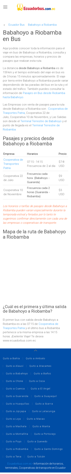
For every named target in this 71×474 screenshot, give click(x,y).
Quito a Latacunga (43, 411)
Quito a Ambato (35, 358)
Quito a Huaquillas (17, 403)
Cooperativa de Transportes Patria (13, 164)
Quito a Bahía (11, 358)
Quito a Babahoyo (17, 373)
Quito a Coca (37, 381)
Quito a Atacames (40, 366)
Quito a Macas (36, 418)
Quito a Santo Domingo (48, 449)
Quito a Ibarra (44, 403)
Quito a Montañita (17, 433)
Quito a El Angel (40, 388)
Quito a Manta (41, 426)
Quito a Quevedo (37, 441)
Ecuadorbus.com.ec (19, 463)
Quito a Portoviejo (45, 433)
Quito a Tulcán (36, 456)
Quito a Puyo (13, 441)
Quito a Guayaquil (45, 396)
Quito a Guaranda (17, 396)
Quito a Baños (42, 373)
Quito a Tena (13, 456)
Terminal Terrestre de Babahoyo (41, 121)
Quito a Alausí (14, 366)
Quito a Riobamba (17, 449)
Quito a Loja (13, 418)
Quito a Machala (16, 426)
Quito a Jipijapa (16, 411)
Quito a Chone (14, 381)
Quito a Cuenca (15, 388)
